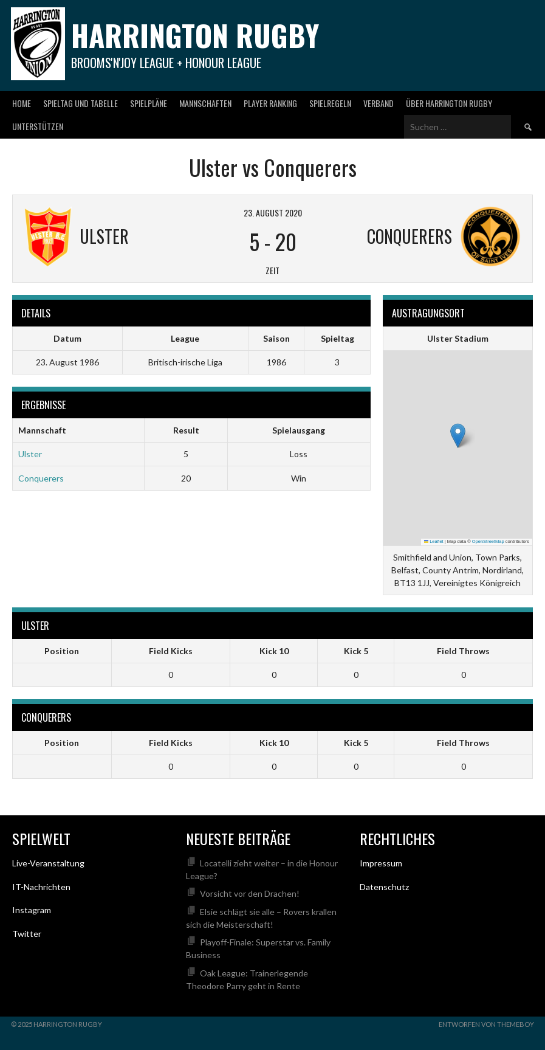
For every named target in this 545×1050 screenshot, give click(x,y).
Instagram (31, 910)
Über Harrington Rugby (449, 103)
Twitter (26, 933)
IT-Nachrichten (41, 887)
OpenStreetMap (488, 541)
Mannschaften (205, 103)
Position (61, 651)
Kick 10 (274, 651)
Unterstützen (37, 126)
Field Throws (463, 651)
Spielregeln (330, 103)
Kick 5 (356, 651)
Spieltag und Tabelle (80, 103)
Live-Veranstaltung (48, 863)
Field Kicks (171, 651)
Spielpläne (148, 103)
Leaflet (434, 541)
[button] (457, 435)
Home (21, 103)
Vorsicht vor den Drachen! (250, 893)
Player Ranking (270, 103)
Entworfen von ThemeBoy (486, 1024)
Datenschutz (384, 887)
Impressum (381, 863)
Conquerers (41, 478)
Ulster (30, 454)
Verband (378, 103)
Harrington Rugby (195, 35)
